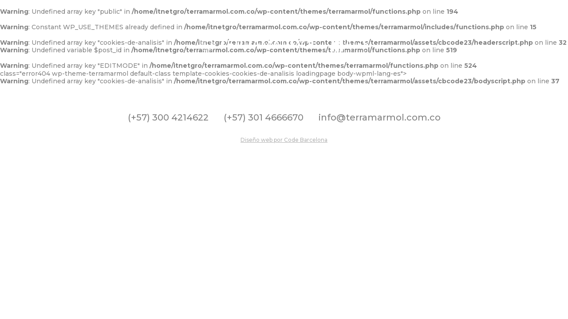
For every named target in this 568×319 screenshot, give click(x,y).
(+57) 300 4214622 (168, 117)
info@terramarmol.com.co (380, 117)
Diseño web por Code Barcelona (284, 139)
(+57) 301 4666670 (264, 117)
